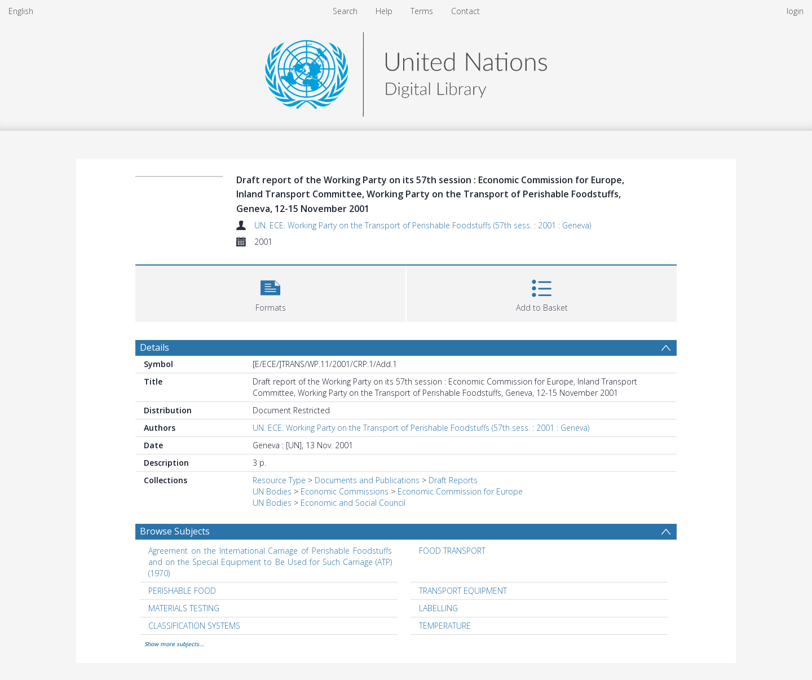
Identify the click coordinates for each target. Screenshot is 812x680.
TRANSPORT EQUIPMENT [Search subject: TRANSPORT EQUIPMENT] (463, 590)
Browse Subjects (175, 531)
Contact (465, 11)
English (20, 11)
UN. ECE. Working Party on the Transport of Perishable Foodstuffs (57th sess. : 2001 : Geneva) (422, 225)
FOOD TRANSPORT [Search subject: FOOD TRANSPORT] (452, 550)
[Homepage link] (406, 71)
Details (154, 347)
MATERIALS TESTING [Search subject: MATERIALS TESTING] (183, 608)
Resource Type (279, 480)
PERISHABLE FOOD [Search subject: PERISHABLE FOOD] (182, 590)
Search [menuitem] (345, 11)
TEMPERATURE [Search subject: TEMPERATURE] (445, 625)
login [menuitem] (795, 11)
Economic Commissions (345, 491)
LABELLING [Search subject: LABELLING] (438, 608)
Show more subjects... (174, 644)
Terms (422, 11)
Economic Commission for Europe (460, 491)
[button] (270, 292)
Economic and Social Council (353, 502)
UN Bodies (272, 491)
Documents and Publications (367, 480)
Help (384, 11)
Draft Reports (453, 480)
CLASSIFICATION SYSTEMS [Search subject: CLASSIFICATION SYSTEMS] (194, 625)
